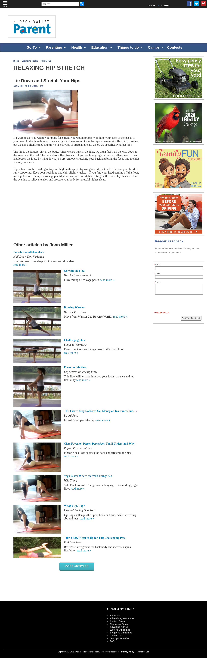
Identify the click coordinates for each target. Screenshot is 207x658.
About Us (115, 615)
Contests (174, 47)
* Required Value (161, 312)
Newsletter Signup (119, 624)
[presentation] (179, 303)
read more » (20, 264)
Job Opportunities (119, 638)
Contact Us (116, 635)
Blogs (16, 61)
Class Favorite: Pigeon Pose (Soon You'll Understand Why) (100, 443)
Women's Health (30, 61)
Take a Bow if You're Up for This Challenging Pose (95, 537)
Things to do (128, 47)
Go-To (32, 47)
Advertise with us (119, 627)
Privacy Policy (127, 652)
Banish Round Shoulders (28, 252)
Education (99, 47)
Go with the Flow (74, 270)
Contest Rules (117, 621)
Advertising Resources (122, 618)
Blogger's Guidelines (121, 632)
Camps (154, 47)
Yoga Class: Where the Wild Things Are (88, 476)
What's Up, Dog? (74, 505)
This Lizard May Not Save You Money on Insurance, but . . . (100, 411)
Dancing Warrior (74, 307)
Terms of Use (143, 652)
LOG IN (152, 5)
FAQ (112, 641)
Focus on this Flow (75, 367)
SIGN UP (165, 5)
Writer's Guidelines (120, 630)
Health (76, 47)
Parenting (54, 47)
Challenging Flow (75, 340)
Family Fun (46, 61)
